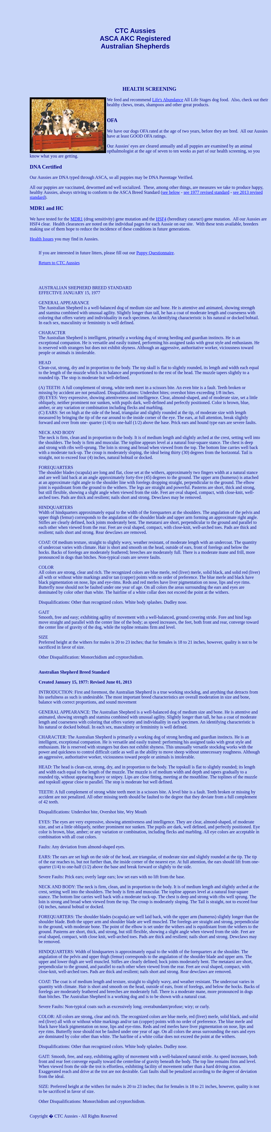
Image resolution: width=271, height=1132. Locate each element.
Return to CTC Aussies (59, 262)
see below (171, 192)
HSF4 (161, 219)
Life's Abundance (167, 99)
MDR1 (77, 219)
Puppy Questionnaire (155, 252)
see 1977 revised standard (206, 192)
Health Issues (42, 239)
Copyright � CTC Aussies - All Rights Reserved (73, 1116)
